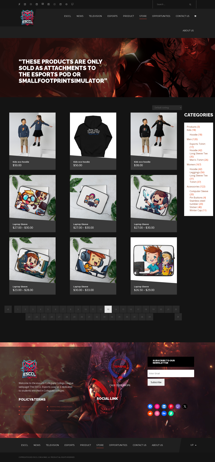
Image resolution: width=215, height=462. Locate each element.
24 (37, 317)
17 (138, 309)
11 (93, 309)
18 (146, 309)
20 (161, 309)
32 (97, 317)
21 (168, 309)
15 (123, 309)
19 (153, 309)
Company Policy (30, 414)
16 (131, 309)
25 (44, 317)
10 (86, 309)
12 (101, 309)
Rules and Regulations (61, 410)
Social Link (107, 398)
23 (29, 317)
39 (150, 317)
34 (112, 317)
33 (104, 317)
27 (59, 317)
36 (127, 317)
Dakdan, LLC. (120, 381)
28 (67, 317)
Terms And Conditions (61, 407)
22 (176, 309)
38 (142, 317)
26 (52, 317)
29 (74, 317)
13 (108, 309)
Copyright (27, 410)
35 (119, 317)
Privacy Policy (29, 407)
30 (82, 317)
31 (89, 317)
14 (116, 309)
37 (134, 317)
